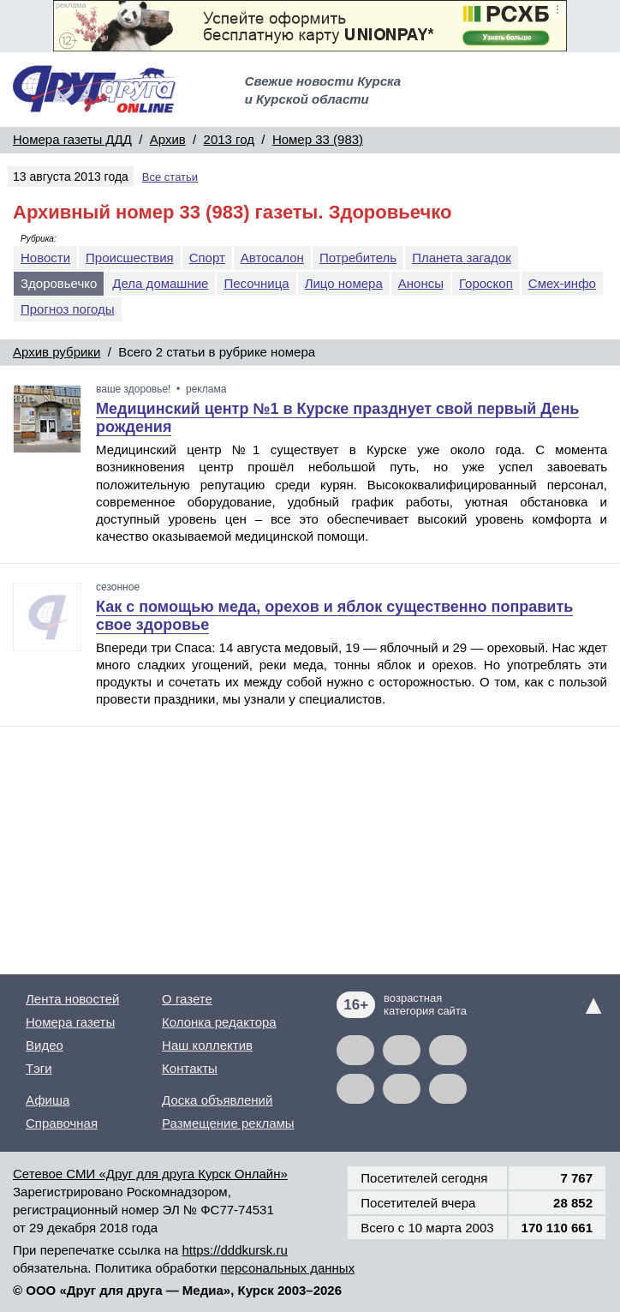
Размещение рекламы (228, 1123)
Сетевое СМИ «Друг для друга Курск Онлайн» (150, 1173)
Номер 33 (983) (317, 139)
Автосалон (272, 257)
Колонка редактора (219, 1022)
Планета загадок (461, 257)
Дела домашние (160, 283)
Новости (45, 257)
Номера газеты (70, 1022)
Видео (44, 1045)
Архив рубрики (56, 351)
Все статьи (170, 177)
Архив (168, 139)
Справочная (62, 1123)
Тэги (39, 1068)
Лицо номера (344, 283)
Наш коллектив (207, 1045)
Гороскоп (486, 283)
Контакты (190, 1068)
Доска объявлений (217, 1100)
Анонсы (421, 283)
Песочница (256, 283)
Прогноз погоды (68, 309)
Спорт (207, 257)
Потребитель (357, 257)
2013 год (229, 139)
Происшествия (130, 257)
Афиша (47, 1100)
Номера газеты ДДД (72, 139)
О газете (187, 998)
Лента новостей (72, 998)
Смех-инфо (562, 283)
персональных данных (287, 1268)
